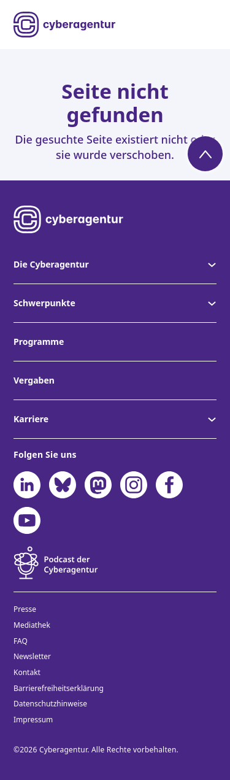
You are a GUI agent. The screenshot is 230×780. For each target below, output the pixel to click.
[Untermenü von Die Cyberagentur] (211, 264)
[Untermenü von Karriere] (211, 419)
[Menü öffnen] (208, 24)
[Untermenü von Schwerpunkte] (211, 303)
